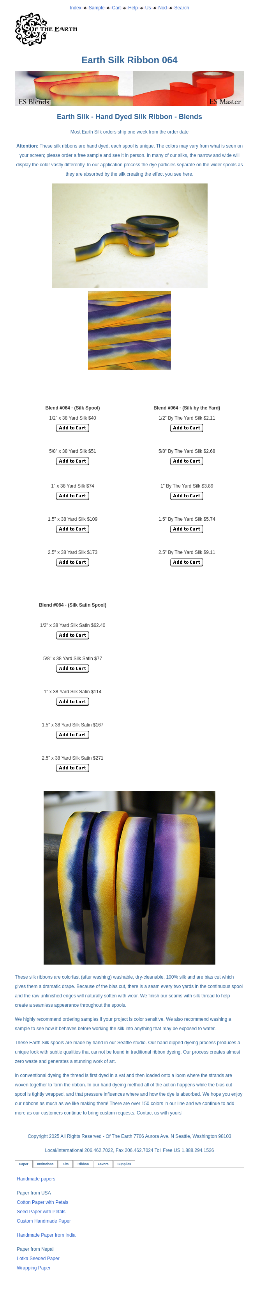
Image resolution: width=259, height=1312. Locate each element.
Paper (23, 1164)
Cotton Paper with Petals (42, 1202)
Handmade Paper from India (46, 1235)
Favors (103, 1164)
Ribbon (83, 1164)
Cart (116, 8)
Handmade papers (36, 1179)
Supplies (124, 1164)
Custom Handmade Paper (44, 1221)
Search (181, 8)
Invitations (45, 1164)
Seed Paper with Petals (41, 1211)
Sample (97, 8)
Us (148, 8)
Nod (163, 8)
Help (133, 8)
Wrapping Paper (34, 1268)
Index (75, 8)
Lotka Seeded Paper (38, 1258)
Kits (65, 1164)
